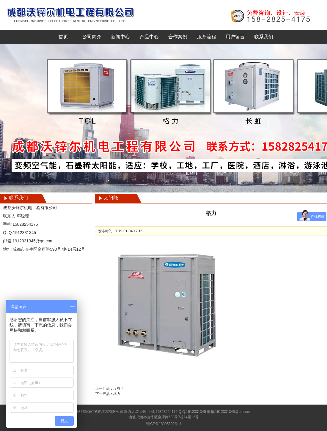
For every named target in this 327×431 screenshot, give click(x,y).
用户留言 (235, 36)
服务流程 (206, 36)
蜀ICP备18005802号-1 (163, 424)
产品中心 (149, 36)
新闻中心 (120, 36)
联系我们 (263, 36)
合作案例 (177, 36)
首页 (63, 36)
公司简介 (91, 36)
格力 (116, 394)
